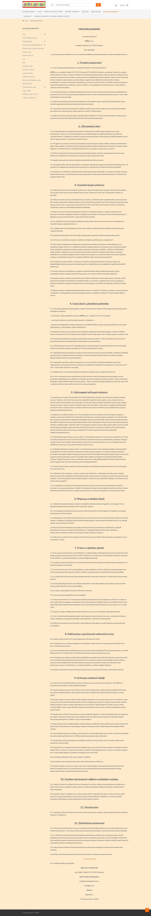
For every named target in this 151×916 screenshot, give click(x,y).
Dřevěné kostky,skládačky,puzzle (32, 45)
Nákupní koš (96, 11)
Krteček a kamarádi (28, 69)
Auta (24, 34)
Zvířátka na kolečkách (29, 98)
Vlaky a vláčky (27, 91)
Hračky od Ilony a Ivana (53, 11)
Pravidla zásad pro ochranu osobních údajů (51, 16)
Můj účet (85, 11)
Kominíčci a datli (27, 66)
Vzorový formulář (89, 859)
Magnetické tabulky (29, 76)
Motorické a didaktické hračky (32, 80)
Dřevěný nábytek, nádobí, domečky (33, 48)
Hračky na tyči (27, 52)
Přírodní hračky (27, 83)
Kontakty (28, 16)
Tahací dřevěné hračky (29, 87)
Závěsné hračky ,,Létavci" (30, 94)
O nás (39, 11)
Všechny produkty (72, 11)
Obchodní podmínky (111, 11)
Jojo (24, 59)
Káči (24, 62)
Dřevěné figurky (27, 41)
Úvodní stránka (29, 11)
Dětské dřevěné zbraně (30, 38)
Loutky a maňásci (28, 73)
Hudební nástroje (28, 55)
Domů (26, 21)
